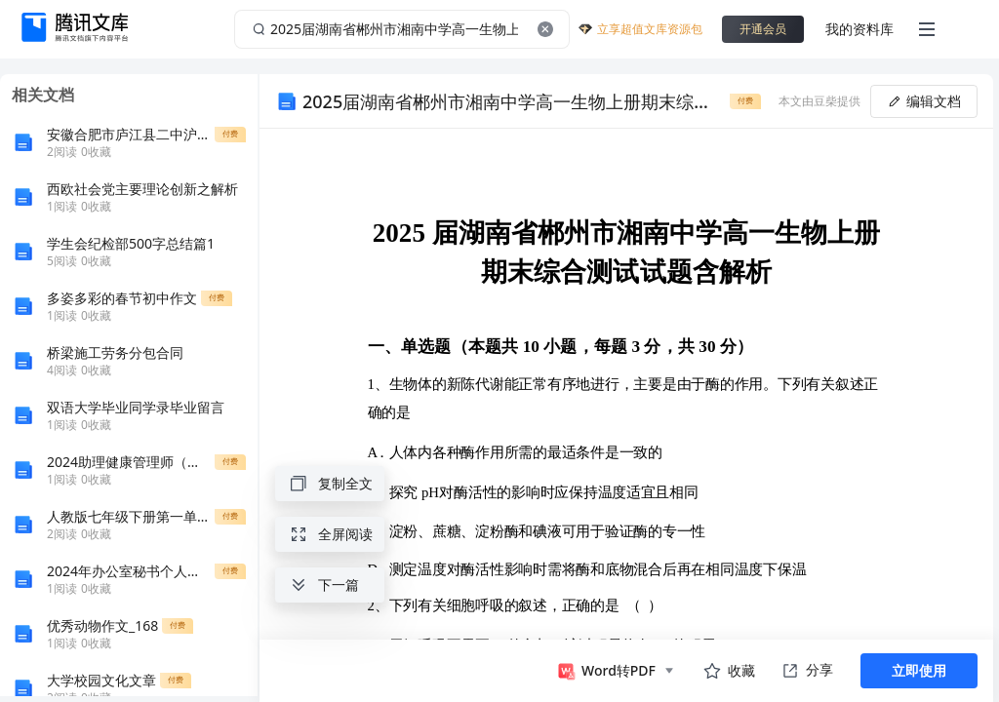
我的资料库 (859, 29)
